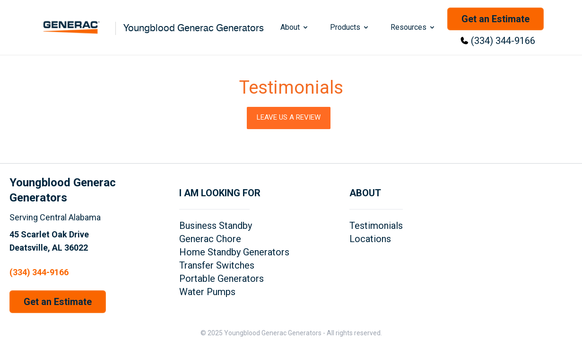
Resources (413, 27)
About (294, 27)
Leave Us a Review (289, 117)
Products (350, 27)
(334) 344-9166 (503, 40)
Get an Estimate (495, 19)
